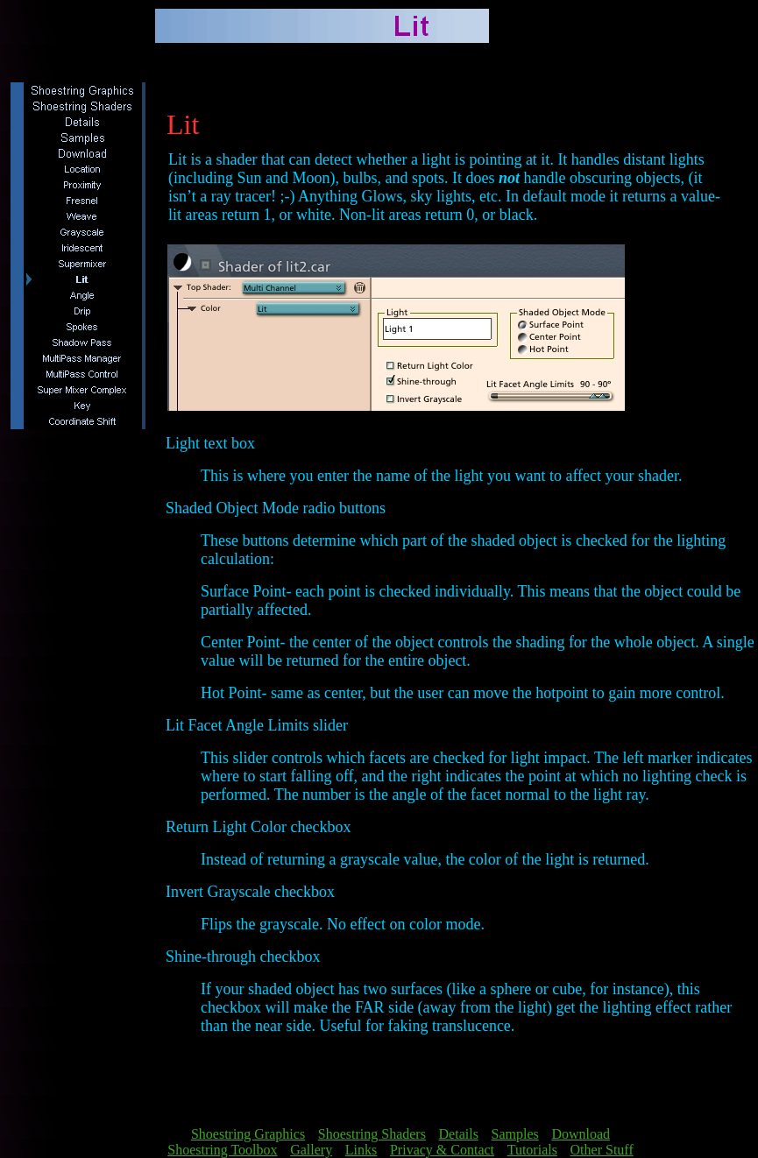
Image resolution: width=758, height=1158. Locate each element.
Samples (515, 1133)
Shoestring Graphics (248, 1133)
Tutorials (532, 1149)
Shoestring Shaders (372, 1133)
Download (580, 1133)
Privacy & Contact (442, 1149)
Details (458, 1133)
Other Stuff (602, 1149)
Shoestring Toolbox (222, 1149)
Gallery (311, 1149)
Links (361, 1149)
